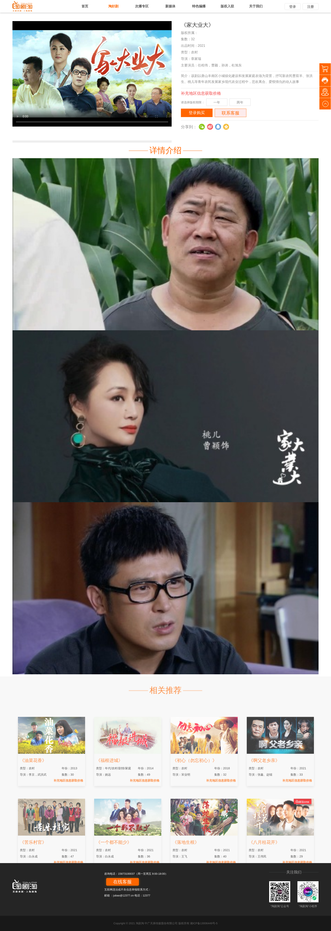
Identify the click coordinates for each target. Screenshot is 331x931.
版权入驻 (227, 6)
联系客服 (230, 113)
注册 (310, 6)
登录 (292, 6)
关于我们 (256, 6)
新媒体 (170, 6)
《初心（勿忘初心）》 (194, 805)
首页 (84, 6)
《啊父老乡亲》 (264, 805)
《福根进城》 (109, 805)
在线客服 (122, 881)
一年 (216, 102)
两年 (240, 102)
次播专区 (142, 6)
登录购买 (197, 113)
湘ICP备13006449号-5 (203, 923)
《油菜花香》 (33, 805)
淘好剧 (113, 6)
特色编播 (199, 6)
